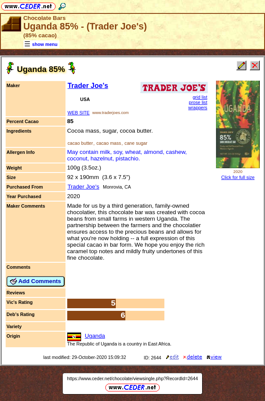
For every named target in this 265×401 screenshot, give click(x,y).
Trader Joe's (88, 85)
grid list (200, 97)
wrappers (197, 107)
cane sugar (135, 143)
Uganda (95, 336)
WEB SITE (79, 112)
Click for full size (238, 177)
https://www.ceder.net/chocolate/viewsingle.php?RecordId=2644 (132, 378)
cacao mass (108, 143)
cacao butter (80, 143)
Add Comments (35, 281)
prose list (198, 102)
